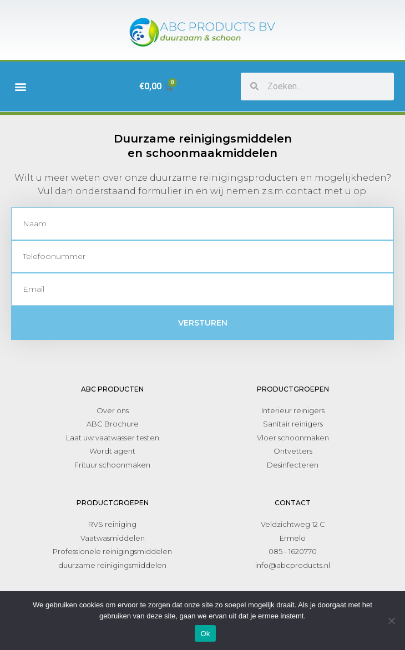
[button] (20, 86)
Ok (205, 633)
